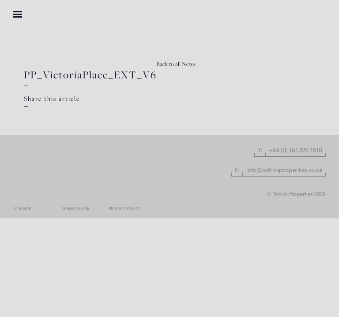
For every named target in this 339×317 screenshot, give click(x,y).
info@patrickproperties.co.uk (284, 169)
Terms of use (75, 208)
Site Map (22, 208)
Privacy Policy (125, 208)
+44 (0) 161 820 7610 (295, 150)
